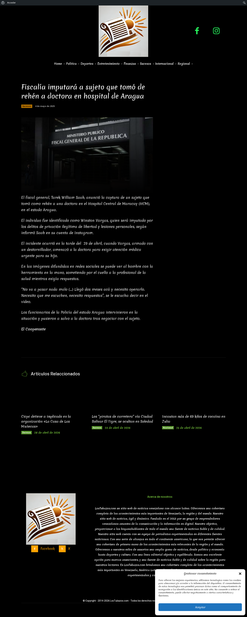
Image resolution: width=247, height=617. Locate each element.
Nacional (170, 428)
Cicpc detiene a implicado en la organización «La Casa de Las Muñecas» (50, 421)
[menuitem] (3, 2)
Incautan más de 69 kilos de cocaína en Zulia (188, 419)
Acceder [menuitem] (11, 2)
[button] (240, 573)
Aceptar (200, 607)
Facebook (47, 551)
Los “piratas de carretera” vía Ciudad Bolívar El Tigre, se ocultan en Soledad (120, 421)
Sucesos (26, 106)
